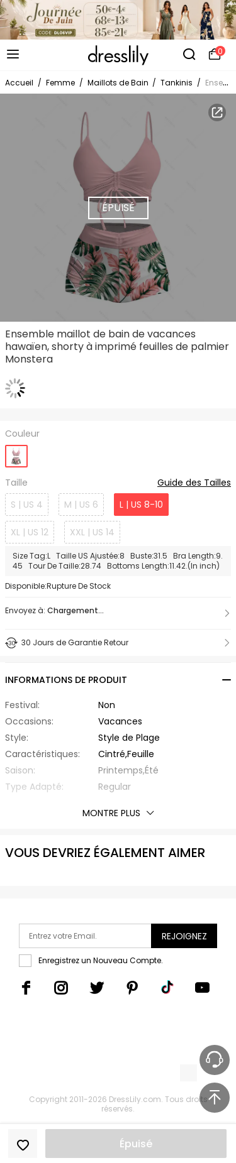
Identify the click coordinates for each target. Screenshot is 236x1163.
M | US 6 (81, 504)
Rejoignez (184, 936)
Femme (60, 82)
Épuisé (136, 1144)
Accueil (19, 82)
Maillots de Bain (118, 82)
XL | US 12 (29, 532)
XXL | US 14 (92, 532)
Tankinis (176, 82)
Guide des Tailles (194, 483)
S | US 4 (27, 504)
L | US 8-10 (141, 504)
